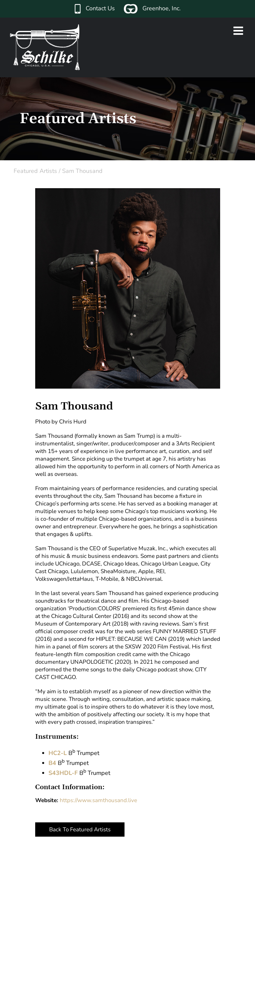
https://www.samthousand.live (98, 800)
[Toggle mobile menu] (239, 30)
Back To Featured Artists (80, 829)
